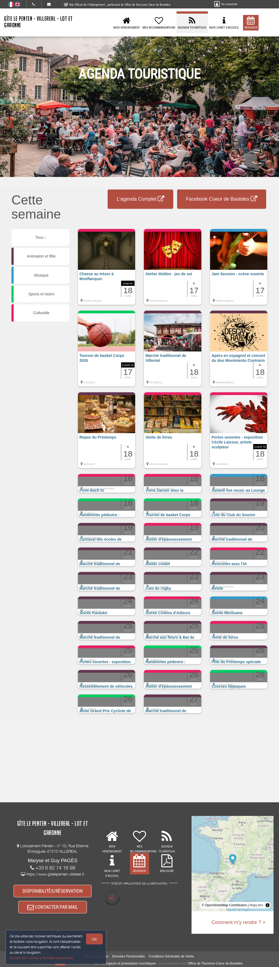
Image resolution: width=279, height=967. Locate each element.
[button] (107, 269)
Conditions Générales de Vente (171, 956)
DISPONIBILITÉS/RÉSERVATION (53, 891)
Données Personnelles (128, 956)
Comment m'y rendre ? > (238, 922)
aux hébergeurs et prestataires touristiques (125, 963)
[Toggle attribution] (267, 905)
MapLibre (256, 905)
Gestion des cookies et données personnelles (41, 958)
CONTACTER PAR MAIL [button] (52, 907)
